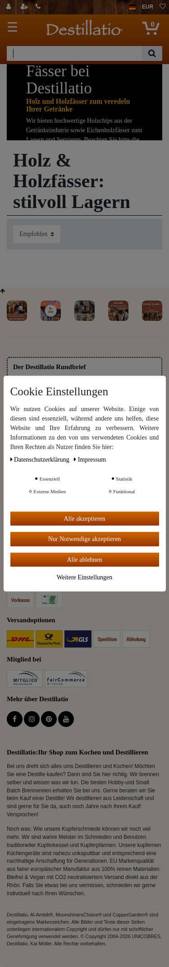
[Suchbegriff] (74, 53)
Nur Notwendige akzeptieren (84, 539)
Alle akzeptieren (84, 518)
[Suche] (152, 53)
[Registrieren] (25, 7)
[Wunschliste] (162, 7)
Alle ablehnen (84, 559)
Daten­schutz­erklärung (40, 459)
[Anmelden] (9, 7)
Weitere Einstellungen (85, 577)
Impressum (90, 459)
